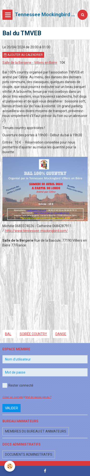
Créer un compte (12, 397)
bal (8, 334)
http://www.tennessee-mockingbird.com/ (36, 231)
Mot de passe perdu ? (38, 397)
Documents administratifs (28, 454)
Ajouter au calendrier (23, 55)
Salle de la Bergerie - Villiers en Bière (29, 63)
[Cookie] (9, 466)
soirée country (33, 334)
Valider (11, 408)
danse (60, 334)
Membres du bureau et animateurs (35, 431)
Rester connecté (17, 385)
